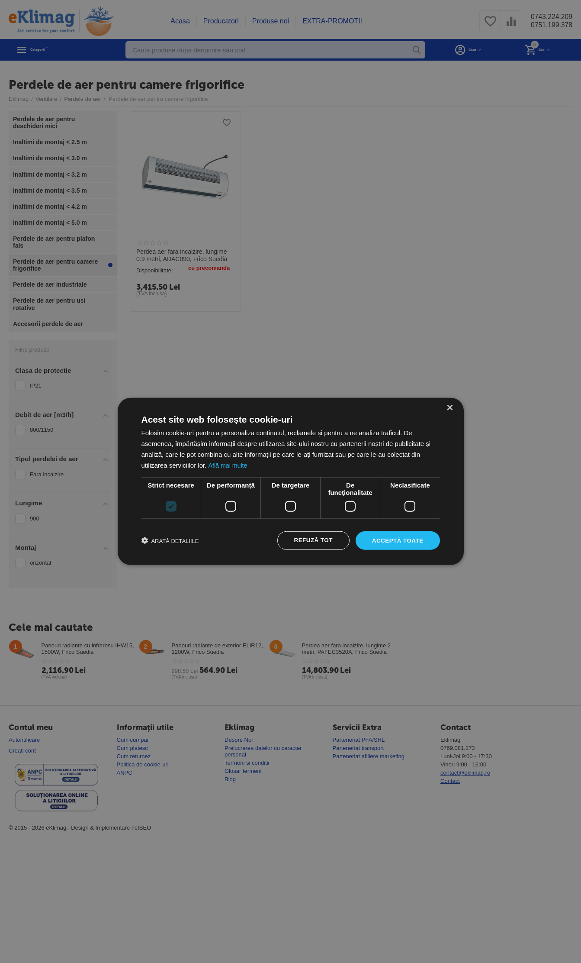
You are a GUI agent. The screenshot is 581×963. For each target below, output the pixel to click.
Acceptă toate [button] (397, 540)
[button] (170, 540)
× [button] (449, 407)
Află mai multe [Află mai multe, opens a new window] (228, 465)
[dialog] (290, 481)
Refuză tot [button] (311, 540)
